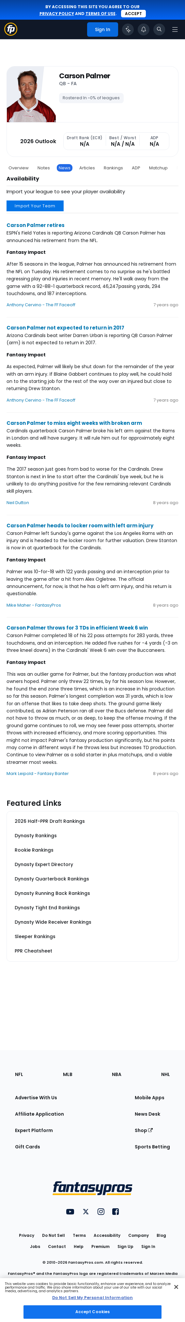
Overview (18, 168)
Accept (133, 13)
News (64, 168)
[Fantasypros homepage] (10, 33)
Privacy (26, 1235)
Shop (144, 1130)
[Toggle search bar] (159, 29)
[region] (92, 1300)
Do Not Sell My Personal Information (92, 1297)
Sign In (148, 1246)
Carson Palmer (84, 76)
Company (138, 1235)
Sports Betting (152, 1146)
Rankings (113, 168)
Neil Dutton (18, 503)
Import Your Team (35, 206)
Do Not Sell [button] (53, 1235)
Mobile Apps (149, 1097)
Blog (161, 1235)
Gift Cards (27, 1146)
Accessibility (107, 1235)
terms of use (100, 13)
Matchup (158, 168)
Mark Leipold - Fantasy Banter (38, 773)
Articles (87, 168)
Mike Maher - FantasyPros (34, 605)
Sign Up (125, 1246)
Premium (100, 1246)
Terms (79, 1235)
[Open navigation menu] (175, 29)
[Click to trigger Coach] (128, 29)
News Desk (147, 1114)
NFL (19, 1074)
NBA (116, 1074)
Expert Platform (34, 1130)
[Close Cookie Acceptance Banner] (176, 1287)
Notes (44, 168)
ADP (136, 168)
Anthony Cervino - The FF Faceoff (41, 305)
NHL (165, 1074)
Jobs (35, 1246)
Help (79, 1246)
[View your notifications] (143, 29)
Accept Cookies (92, 1311)
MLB (67, 1074)
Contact (57, 1246)
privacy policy (56, 13)
